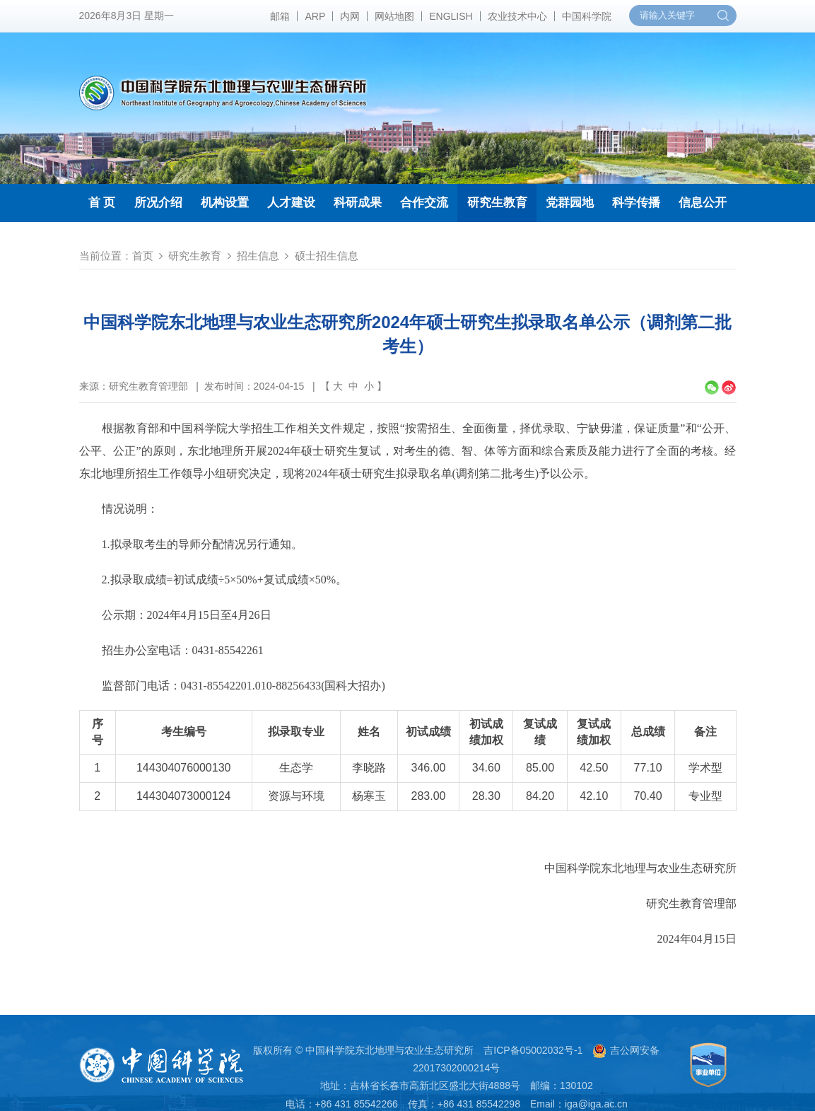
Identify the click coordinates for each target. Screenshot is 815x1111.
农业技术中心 (517, 16)
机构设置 (225, 202)
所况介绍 (158, 202)
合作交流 (424, 202)
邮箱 (280, 16)
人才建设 (291, 202)
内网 (350, 16)
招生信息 (258, 256)
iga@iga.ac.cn (596, 1104)
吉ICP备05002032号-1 (532, 1050)
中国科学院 (586, 16)
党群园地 (570, 202)
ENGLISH (450, 16)
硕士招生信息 (326, 256)
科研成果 (358, 202)
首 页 (102, 202)
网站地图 (394, 16)
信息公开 (703, 202)
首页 (142, 256)
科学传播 (636, 202)
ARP (315, 16)
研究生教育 (497, 202)
